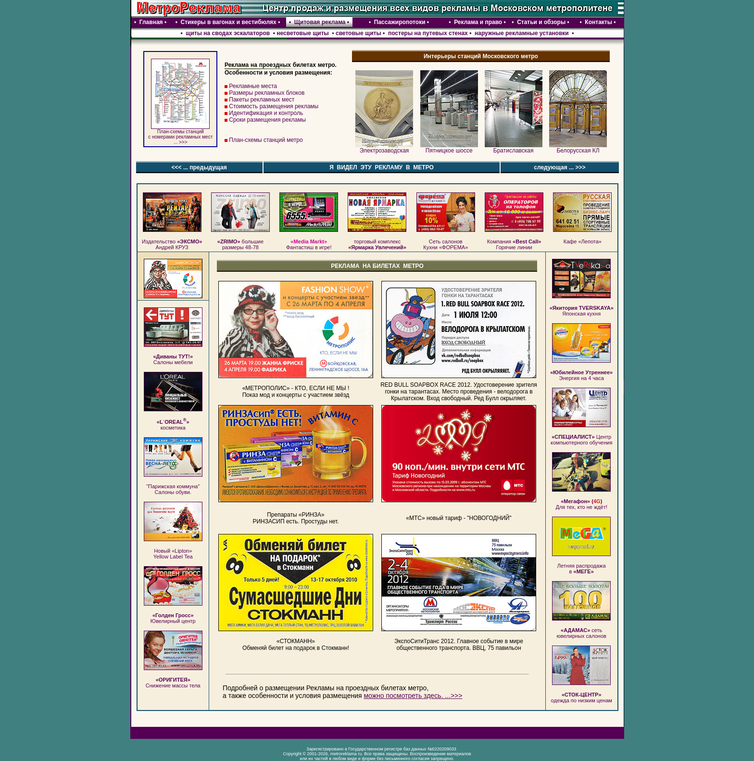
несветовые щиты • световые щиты (328, 33)
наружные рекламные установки (522, 33)
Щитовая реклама (320, 22)
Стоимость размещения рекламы (273, 106)
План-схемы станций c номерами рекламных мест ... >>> (180, 135)
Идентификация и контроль (266, 113)
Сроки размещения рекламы (267, 119)
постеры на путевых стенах (428, 33)
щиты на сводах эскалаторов (227, 33)
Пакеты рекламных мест (261, 99)
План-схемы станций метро (265, 140)
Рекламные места (253, 86)
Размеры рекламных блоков (266, 92)
